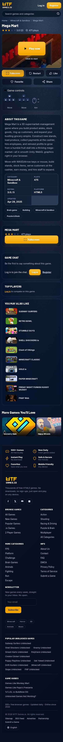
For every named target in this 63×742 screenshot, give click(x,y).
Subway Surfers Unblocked (18, 643)
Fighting (9, 571)
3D (31, 621)
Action (44, 514)
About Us (45, 549)
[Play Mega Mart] (31, 51)
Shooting (45, 519)
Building (26, 210)
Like (53, 73)
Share (47, 81)
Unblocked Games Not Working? (20, 696)
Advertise (31, 718)
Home (4, 20)
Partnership (43, 718)
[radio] (3, 30)
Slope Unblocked (13, 669)
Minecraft (11, 621)
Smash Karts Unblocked (16, 652)
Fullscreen (13, 73)
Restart (35, 73)
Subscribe (13, 610)
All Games (10, 514)
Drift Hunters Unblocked (16, 665)
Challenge (10, 558)
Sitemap (9, 718)
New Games (11, 519)
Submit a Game (48, 576)
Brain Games (11, 562)
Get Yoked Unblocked (44, 660)
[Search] (58, 14)
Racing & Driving (49, 523)
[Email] (21, 602)
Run (7, 576)
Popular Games (12, 523)
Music (21, 627)
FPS (7, 549)
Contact (44, 553)
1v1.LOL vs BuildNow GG (16, 692)
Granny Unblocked (42, 647)
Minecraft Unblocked (41, 665)
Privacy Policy (47, 567)
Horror (22, 621)
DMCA (44, 562)
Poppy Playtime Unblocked (18, 660)
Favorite (16, 81)
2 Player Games (13, 532)
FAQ (43, 558)
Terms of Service (49, 571)
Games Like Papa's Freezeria (19, 687)
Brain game (12, 210)
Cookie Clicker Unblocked (17, 656)
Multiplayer (46, 532)
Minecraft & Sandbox (20, 20)
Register (54, 5)
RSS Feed (19, 718)
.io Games (10, 528)
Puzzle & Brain (13, 216)
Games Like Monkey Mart (17, 683)
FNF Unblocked (32, 669)
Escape (8, 580)
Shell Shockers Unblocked (17, 647)
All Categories (47, 537)
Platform (9, 553)
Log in (41, 5)
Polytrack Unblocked (41, 652)
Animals (9, 567)
